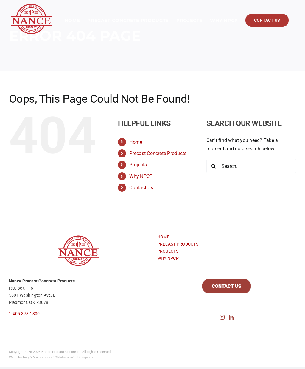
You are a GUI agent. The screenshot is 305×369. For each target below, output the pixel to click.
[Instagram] (222, 317)
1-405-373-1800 (24, 313)
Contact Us (141, 187)
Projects (138, 165)
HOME (163, 236)
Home (135, 142)
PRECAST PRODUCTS (177, 244)
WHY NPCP (168, 258)
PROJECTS (167, 251)
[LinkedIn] (231, 317)
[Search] (213, 166)
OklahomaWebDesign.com (75, 357)
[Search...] (251, 166)
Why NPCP (140, 176)
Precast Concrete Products (157, 153)
